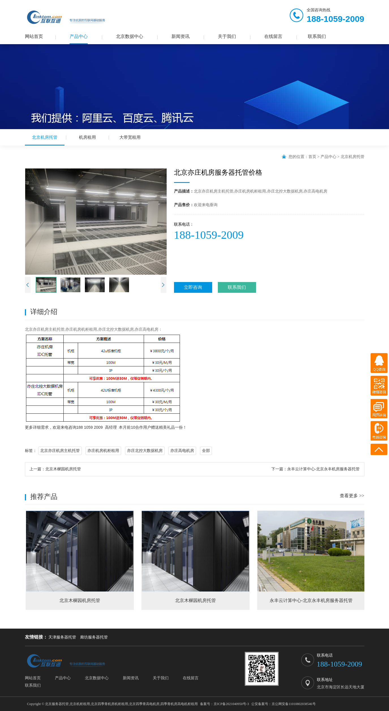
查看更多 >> (352, 495)
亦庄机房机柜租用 (103, 451)
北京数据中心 (129, 36)
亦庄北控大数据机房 (145, 451)
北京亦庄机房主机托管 (60, 451)
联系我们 (317, 36)
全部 (206, 451)
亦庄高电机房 (182, 451)
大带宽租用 (130, 137)
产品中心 (79, 36)
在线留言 (273, 36)
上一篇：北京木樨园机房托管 (55, 469)
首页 (312, 157)
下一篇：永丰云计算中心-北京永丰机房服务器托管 (315, 469)
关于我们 (227, 36)
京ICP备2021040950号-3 (231, 704)
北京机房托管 (45, 140)
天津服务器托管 (62, 637)
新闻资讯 (180, 36)
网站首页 (34, 36)
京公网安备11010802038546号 (294, 704)
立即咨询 (193, 287)
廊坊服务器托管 (94, 637)
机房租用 (87, 137)
